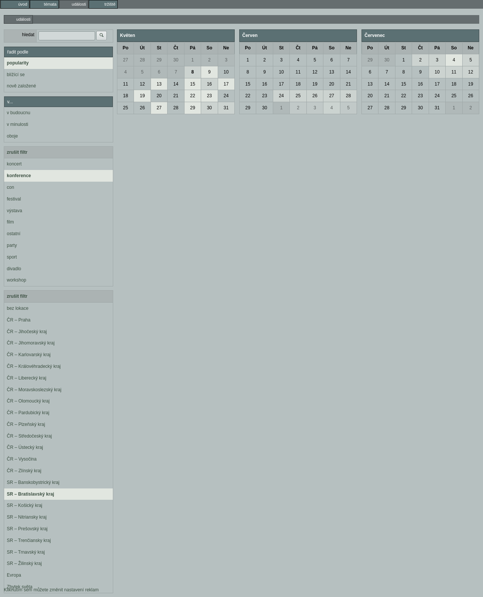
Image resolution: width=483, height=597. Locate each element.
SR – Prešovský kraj (27, 528)
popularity (18, 63)
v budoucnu (18, 112)
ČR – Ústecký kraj (25, 447)
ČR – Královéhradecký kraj (34, 366)
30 (175, 60)
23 (209, 95)
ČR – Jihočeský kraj (27, 331)
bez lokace (17, 308)
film (10, 222)
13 (159, 84)
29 (159, 60)
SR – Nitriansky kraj (26, 517)
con (10, 187)
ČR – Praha (19, 320)
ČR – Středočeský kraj (29, 436)
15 (192, 84)
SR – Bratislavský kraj (30, 494)
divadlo (14, 268)
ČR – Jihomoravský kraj (31, 343)
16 (209, 84)
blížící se (16, 74)
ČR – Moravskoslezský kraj (34, 389)
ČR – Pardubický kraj (28, 412)
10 (226, 72)
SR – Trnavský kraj (26, 552)
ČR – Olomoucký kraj (28, 401)
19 (142, 95)
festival (14, 199)
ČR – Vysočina (22, 459)
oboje (12, 136)
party (12, 245)
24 (226, 95)
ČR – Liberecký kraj (26, 378)
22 (192, 95)
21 (175, 95)
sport (12, 257)
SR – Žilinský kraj (24, 563)
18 (125, 95)
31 (226, 107)
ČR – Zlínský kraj (24, 470)
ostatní (13, 233)
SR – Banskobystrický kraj (33, 482)
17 (226, 84)
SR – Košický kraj (24, 505)
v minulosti (17, 124)
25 (125, 107)
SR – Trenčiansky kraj (29, 540)
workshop (16, 280)
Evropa (14, 575)
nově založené (21, 86)
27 (125, 60)
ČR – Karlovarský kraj (29, 354)
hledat (28, 34)
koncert (14, 164)
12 (142, 84)
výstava (14, 210)
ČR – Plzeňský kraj (26, 424)
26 (142, 107)
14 (175, 84)
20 (159, 95)
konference (19, 175)
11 (125, 84)
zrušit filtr (17, 152)
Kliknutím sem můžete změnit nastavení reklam (51, 589)
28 (142, 60)
